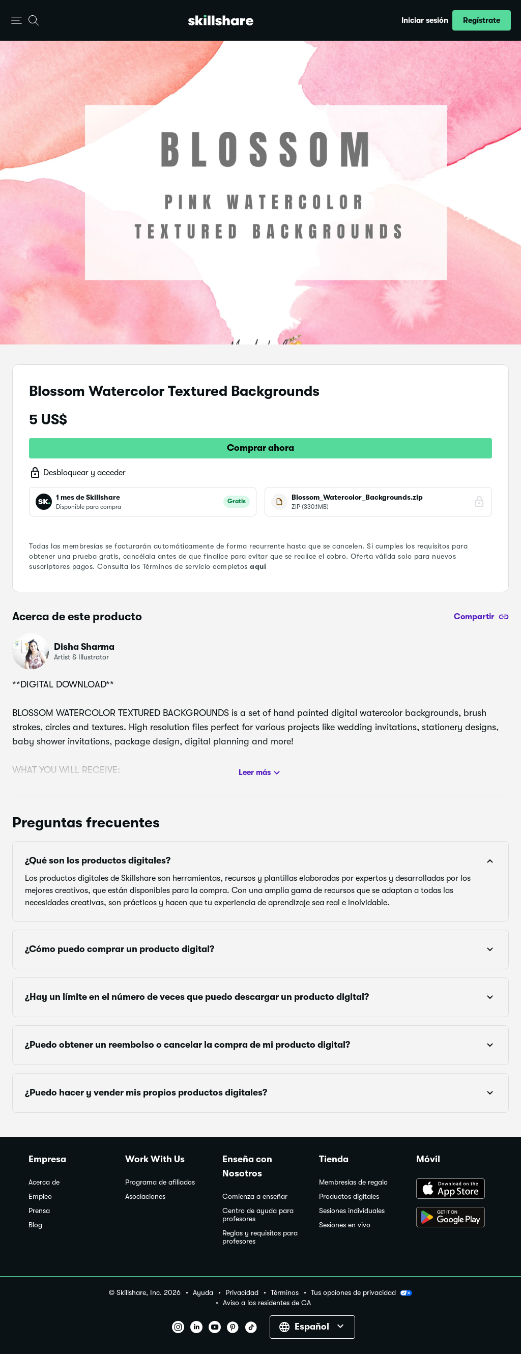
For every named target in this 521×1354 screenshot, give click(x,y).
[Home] (220, 20)
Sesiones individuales (352, 1211)
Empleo (40, 1196)
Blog (35, 1225)
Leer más (261, 773)
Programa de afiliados (160, 1182)
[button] (16, 20)
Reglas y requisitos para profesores (260, 1237)
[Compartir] (481, 617)
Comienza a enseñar (254, 1196)
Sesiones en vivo (344, 1225)
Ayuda (203, 1293)
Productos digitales (349, 1196)
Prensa (39, 1211)
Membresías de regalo (353, 1182)
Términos (285, 1293)
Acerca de (44, 1182)
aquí (258, 566)
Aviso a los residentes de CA (267, 1303)
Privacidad (241, 1293)
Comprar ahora (260, 448)
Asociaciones (145, 1196)
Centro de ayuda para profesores (258, 1215)
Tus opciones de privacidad (361, 1293)
